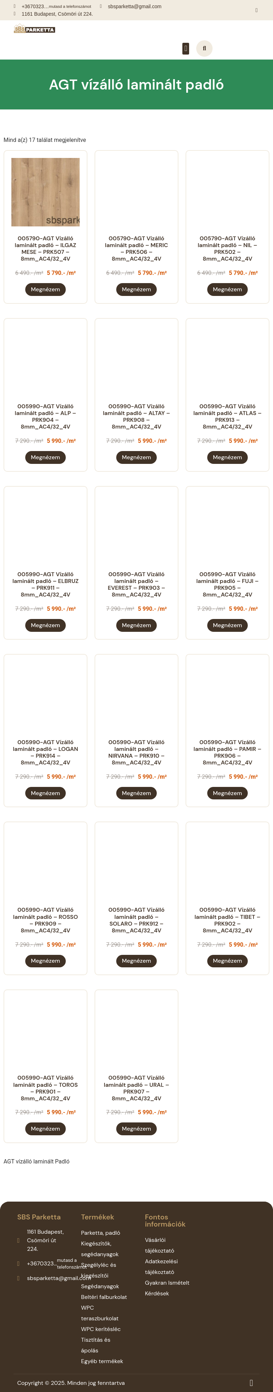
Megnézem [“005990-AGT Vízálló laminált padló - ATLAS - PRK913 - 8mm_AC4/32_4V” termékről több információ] (227, 457)
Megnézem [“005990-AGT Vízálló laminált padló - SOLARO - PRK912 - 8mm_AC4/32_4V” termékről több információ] (136, 960)
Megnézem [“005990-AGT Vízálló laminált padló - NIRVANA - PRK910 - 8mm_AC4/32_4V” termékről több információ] (136, 793)
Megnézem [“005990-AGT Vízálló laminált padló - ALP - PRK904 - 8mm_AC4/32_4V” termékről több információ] (45, 457)
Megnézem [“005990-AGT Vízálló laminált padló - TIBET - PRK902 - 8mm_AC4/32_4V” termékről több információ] (227, 960)
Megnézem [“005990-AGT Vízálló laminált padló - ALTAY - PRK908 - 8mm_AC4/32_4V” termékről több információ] (136, 457)
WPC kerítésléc (101, 1329)
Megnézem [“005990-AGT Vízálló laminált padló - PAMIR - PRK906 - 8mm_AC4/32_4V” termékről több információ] (227, 793)
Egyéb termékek (102, 1361)
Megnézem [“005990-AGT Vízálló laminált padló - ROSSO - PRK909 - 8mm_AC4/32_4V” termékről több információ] (45, 960)
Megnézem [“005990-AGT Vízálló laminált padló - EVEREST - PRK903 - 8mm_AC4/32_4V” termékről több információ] (136, 625)
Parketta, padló (100, 1233)
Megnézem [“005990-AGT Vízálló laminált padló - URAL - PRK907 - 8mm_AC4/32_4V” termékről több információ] (136, 1128)
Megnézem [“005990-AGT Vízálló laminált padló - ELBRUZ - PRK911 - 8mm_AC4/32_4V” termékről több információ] (45, 625)
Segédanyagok (100, 1286)
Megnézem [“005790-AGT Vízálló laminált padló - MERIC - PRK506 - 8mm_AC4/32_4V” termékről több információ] (136, 289)
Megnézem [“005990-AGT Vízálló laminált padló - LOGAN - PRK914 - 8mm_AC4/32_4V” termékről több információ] (45, 793)
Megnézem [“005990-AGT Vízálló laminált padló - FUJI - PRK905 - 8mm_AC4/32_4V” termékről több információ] (227, 625)
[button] (185, 49)
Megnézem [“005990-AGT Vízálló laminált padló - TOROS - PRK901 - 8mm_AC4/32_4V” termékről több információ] (45, 1128)
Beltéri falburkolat (104, 1297)
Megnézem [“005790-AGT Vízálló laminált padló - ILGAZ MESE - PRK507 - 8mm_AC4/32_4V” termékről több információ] (45, 289)
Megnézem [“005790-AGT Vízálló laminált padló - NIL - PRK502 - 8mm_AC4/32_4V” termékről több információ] (227, 289)
